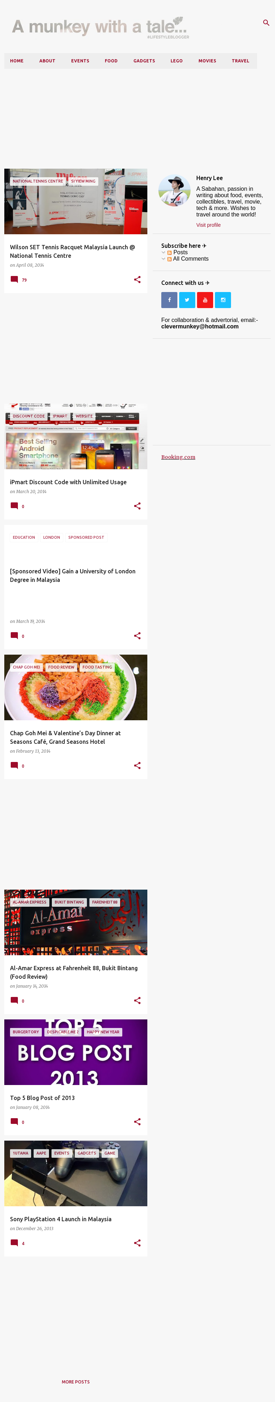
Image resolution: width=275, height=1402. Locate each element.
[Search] (266, 22)
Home (17, 60)
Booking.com (178, 457)
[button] (137, 280)
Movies (207, 60)
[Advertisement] (137, 119)
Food (111, 60)
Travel (240, 60)
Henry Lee (209, 178)
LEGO (177, 60)
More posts (76, 1382)
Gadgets (144, 60)
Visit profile (208, 225)
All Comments (187, 259)
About (47, 60)
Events (80, 60)
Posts (177, 252)
